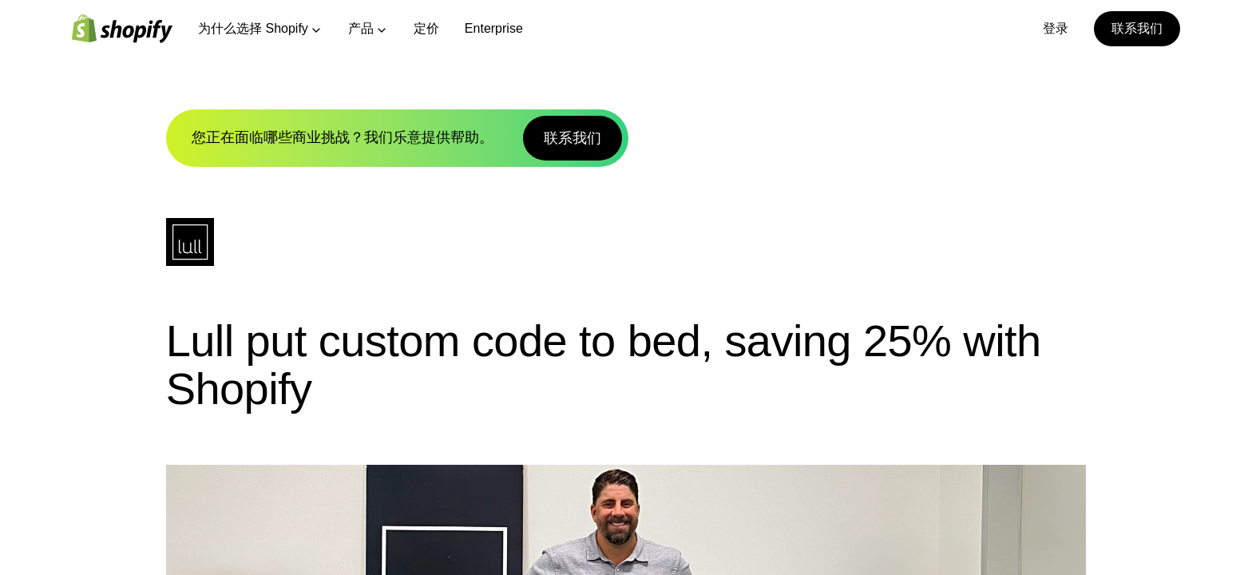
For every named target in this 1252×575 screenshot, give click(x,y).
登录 (1055, 28)
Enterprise (494, 28)
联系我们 (1137, 28)
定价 (426, 28)
